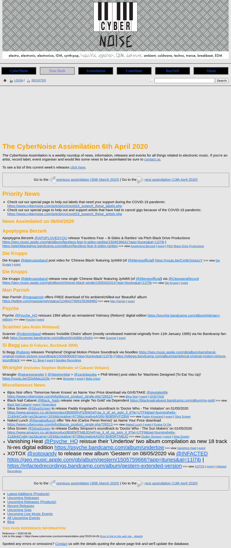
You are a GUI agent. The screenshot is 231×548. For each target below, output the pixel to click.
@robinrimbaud (28, 334)
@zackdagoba (85, 374)
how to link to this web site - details (121, 536)
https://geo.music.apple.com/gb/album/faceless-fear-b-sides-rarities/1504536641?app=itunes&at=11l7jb (83, 242)
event (161, 246)
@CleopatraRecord (184, 279)
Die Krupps (172, 283)
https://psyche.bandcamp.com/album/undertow (109, 447)
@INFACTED (192, 453)
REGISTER (35, 80)
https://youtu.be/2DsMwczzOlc (26, 378)
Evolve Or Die (162, 424)
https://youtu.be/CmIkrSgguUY (179, 260)
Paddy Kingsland (152, 416)
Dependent (49, 404)
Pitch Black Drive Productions (185, 246)
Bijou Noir (132, 396)
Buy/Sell (172, 71)
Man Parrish (118, 301)
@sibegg (23, 352)
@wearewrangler (31, 374)
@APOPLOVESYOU (50, 238)
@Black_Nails (48, 400)
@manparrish (33, 297)
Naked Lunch (134, 424)
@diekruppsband (34, 260)
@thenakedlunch (42, 420)
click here (77, 167)
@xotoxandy (42, 453)
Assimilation (95, 71)
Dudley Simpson (151, 436)
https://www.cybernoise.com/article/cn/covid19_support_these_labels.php (64, 206)
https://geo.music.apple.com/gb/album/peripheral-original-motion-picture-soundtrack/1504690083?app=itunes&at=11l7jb (109, 354)
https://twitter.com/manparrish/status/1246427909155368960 (49, 301)
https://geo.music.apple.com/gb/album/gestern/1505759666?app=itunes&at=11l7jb (104, 460)
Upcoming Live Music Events (30, 514)
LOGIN (15, 80)
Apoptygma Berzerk (143, 246)
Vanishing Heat (186, 448)
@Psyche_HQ (26, 315)
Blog (10, 522)
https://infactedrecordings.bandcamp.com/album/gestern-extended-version (94, 466)
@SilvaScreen (39, 408)
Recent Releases (20, 506)
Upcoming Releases (23, 498)
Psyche (30, 319)
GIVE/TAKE (156, 396)
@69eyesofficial (140, 260)
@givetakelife (157, 392)
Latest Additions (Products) (28, 494)
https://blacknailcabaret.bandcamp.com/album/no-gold (172, 400)
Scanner (111, 338)
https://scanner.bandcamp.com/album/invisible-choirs (51, 338)
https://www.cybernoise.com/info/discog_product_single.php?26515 (60, 396)
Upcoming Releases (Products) (31, 502)
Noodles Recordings (68, 360)
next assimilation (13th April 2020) (167, 179)
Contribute (134, 71)
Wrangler (68, 378)
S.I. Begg (38, 360)
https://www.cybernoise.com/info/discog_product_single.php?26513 (60, 424)
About (211, 71)
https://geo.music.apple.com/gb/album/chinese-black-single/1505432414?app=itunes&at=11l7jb (77, 283)
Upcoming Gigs (19, 510)
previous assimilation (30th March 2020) (83, 179)
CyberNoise (19, 71)
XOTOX (200, 466)
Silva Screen (183, 416)
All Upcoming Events (23, 518)
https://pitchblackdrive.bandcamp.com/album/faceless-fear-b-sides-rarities (60, 246)
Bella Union (93, 378)
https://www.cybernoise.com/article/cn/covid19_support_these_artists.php (64, 214)
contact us (152, 159)
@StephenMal (59, 374)
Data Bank (57, 71)
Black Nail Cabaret (19, 404)
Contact (61, 544)
